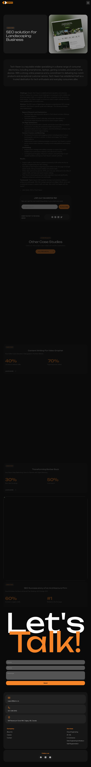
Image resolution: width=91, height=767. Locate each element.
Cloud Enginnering (72, 732)
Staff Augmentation (73, 744)
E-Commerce (71, 738)
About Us (9, 732)
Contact (9, 738)
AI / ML (69, 735)
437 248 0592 (12, 711)
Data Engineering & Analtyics (75, 741)
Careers (9, 735)
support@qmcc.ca (13, 701)
